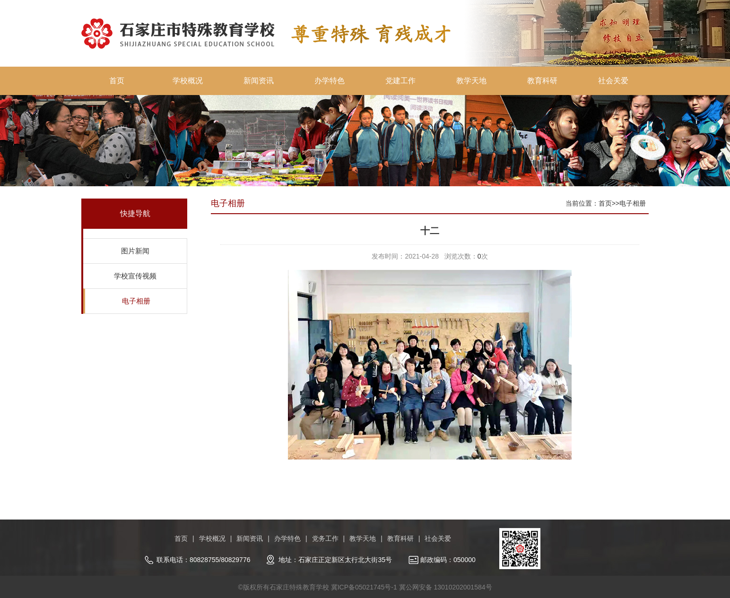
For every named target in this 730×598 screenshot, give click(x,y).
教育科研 (542, 81)
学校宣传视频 (135, 276)
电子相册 (136, 301)
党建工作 (400, 81)
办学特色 (329, 81)
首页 (116, 81)
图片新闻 (135, 251)
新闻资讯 (258, 81)
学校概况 (188, 81)
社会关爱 (613, 81)
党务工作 (325, 538)
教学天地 (471, 81)
